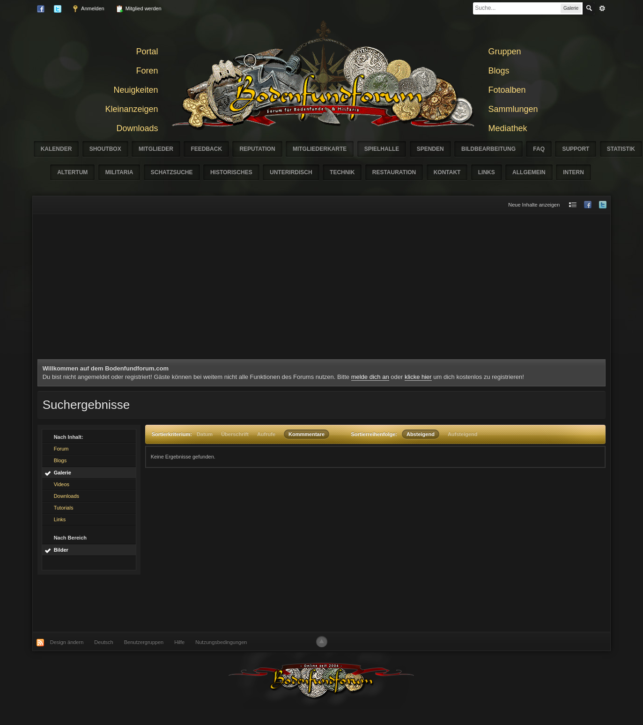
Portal (147, 51)
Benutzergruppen (143, 642)
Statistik (621, 149)
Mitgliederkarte (320, 149)
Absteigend (420, 434)
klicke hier (418, 376)
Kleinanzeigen (131, 109)
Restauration (394, 172)
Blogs (499, 70)
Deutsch (103, 642)
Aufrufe (266, 434)
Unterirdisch (291, 172)
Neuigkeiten (135, 90)
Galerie (62, 472)
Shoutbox (105, 149)
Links (486, 172)
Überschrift (235, 434)
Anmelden (88, 9)
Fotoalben (507, 90)
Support (575, 149)
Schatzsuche (172, 172)
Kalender (56, 149)
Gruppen (504, 51)
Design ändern (67, 642)
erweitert (602, 8)
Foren (147, 70)
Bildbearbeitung (488, 149)
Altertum (72, 172)
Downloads (137, 128)
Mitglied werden (139, 9)
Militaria (119, 172)
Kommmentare (306, 434)
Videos (61, 484)
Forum (61, 448)
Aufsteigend (463, 434)
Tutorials (64, 507)
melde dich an (370, 376)
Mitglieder (156, 149)
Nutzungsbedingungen (221, 642)
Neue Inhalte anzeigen (534, 204)
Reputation (257, 149)
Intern (573, 172)
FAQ (539, 149)
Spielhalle (381, 149)
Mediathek (507, 128)
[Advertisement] (321, 289)
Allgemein (529, 172)
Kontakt (447, 172)
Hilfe (179, 642)
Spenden (430, 149)
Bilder (61, 550)
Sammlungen (513, 109)
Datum (205, 434)
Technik (342, 172)
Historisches (231, 172)
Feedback (206, 149)
